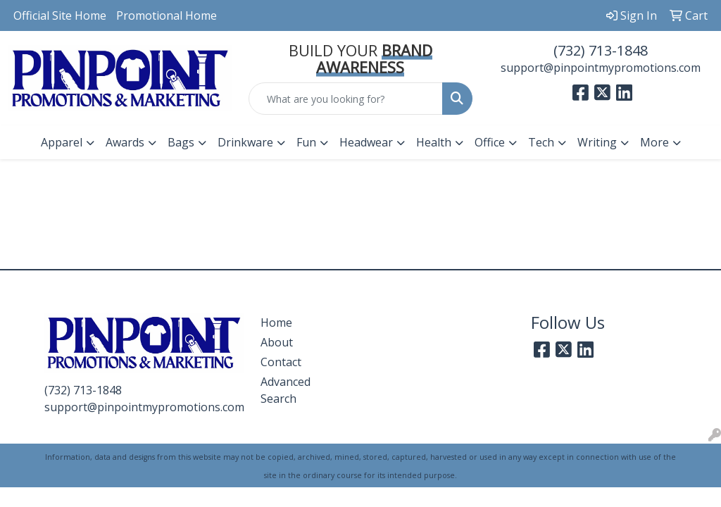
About (277, 342)
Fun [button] (306, 142)
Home (276, 322)
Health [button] (433, 142)
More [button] (654, 142)
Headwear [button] (366, 142)
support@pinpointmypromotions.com (601, 67)
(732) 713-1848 (600, 50)
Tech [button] (541, 142)
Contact (281, 362)
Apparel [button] (61, 142)
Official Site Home (59, 15)
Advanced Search (286, 390)
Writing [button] (597, 142)
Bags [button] (181, 142)
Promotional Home (166, 15)
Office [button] (490, 142)
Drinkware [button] (245, 142)
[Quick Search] (345, 98)
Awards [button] (125, 142)
